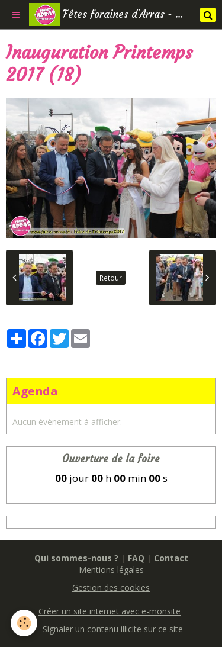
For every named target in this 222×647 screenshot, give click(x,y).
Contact (171, 558)
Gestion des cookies (111, 587)
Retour (110, 277)
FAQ (136, 558)
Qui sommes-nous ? (76, 558)
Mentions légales (111, 569)
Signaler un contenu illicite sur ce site (113, 629)
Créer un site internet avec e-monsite (109, 611)
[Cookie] (24, 623)
